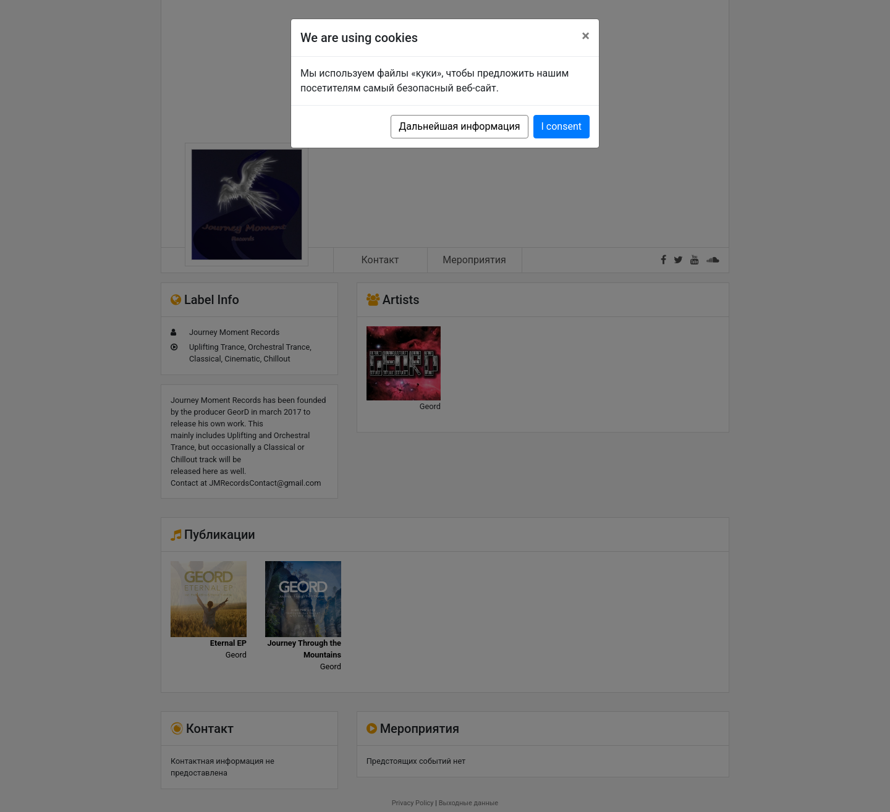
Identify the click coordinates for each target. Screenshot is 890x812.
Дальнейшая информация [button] (459, 126)
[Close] (585, 36)
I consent (561, 126)
